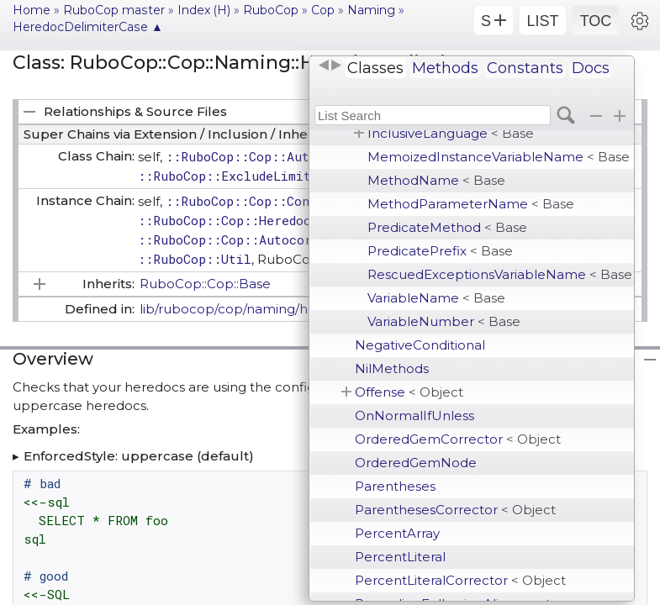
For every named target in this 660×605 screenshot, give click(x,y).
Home (31, 10)
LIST (542, 21)
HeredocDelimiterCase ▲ (88, 26)
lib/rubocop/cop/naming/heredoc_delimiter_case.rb (305, 309)
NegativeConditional (420, 345)
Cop (323, 10)
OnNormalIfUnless (414, 416)
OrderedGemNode (416, 463)
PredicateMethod (447, 227)
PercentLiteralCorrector (460, 580)
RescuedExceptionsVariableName (499, 274)
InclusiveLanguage (450, 133)
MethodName (436, 180)
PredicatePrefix (440, 251)
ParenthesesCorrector (455, 510)
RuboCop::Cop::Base (205, 284)
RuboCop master (114, 10)
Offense (409, 392)
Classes (375, 68)
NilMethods (392, 368)
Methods (445, 68)
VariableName (436, 298)
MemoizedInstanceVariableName (498, 157)
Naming (371, 10)
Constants (525, 68)
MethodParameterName (470, 204)
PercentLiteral (400, 557)
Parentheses (395, 486)
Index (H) (203, 10)
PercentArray (397, 533)
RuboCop (270, 10)
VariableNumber (443, 321)
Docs (591, 68)
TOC (596, 21)
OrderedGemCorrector (458, 439)
